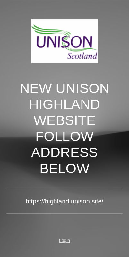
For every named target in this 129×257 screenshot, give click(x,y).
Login (64, 240)
